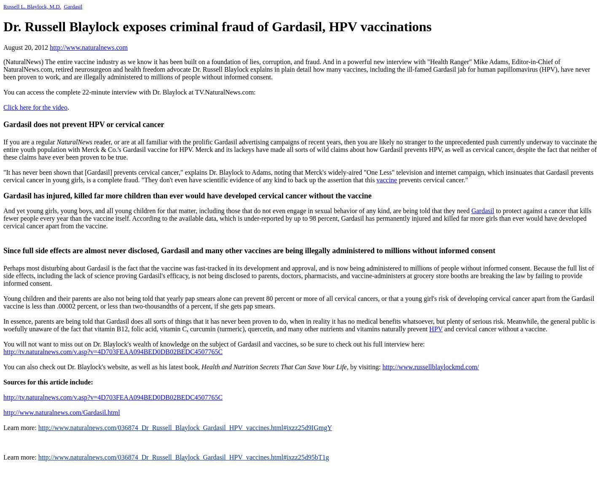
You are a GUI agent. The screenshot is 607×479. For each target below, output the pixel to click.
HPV (436, 329)
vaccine (386, 180)
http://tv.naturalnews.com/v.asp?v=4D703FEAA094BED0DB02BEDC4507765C (113, 351)
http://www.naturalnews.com (89, 47)
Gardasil (73, 6)
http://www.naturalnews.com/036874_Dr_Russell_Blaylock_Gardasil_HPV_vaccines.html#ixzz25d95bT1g (183, 457)
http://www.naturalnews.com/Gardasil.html (61, 412)
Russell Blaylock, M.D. (32, 6)
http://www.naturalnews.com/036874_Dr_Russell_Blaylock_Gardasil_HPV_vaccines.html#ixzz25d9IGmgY (185, 427)
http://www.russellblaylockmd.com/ (430, 367)
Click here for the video (35, 107)
